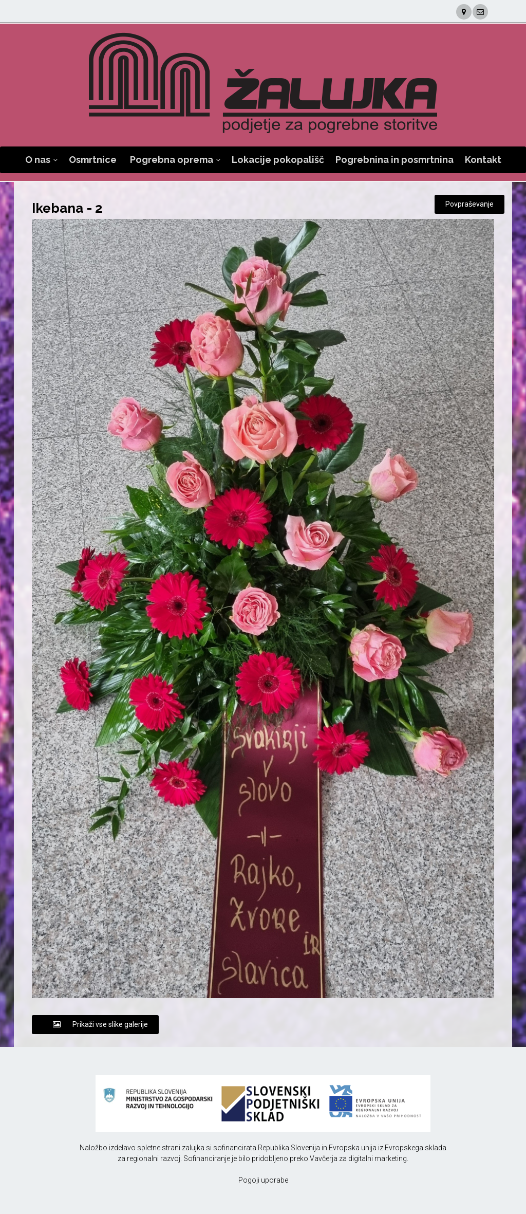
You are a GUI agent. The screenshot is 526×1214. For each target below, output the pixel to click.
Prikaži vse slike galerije (95, 1024)
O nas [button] (37, 159)
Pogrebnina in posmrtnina (394, 159)
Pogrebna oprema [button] (171, 159)
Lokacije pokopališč (278, 159)
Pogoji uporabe (263, 1180)
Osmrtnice (93, 159)
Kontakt (483, 159)
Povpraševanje (469, 204)
